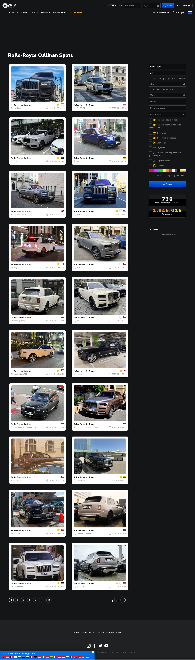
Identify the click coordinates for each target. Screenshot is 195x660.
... (41, 600)
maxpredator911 (20, 374)
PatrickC (17, 533)
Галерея (118, 6)
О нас (76, 632)
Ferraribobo (18, 587)
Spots (24, 12)
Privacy (116, 653)
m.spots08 (81, 480)
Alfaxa (79, 374)
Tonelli (16, 480)
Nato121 (80, 161)
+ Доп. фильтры (183, 5)
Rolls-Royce (17, 105)
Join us (34, 12)
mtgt (16, 267)
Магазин (45, 12)
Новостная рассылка (110, 632)
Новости (104, 6)
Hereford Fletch (20, 214)
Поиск (167, 5)
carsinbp (17, 108)
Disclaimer (129, 653)
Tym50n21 (81, 108)
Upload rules (59, 12)
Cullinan (27, 105)
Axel (78, 214)
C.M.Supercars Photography (25, 427)
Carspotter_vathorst (84, 533)
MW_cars (80, 587)
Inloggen (178, 12)
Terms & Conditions (97, 653)
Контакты (88, 632)
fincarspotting (19, 321)
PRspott (17, 161)
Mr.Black (80, 267)
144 (48, 600)
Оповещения (161, 12)
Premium (76, 12)
